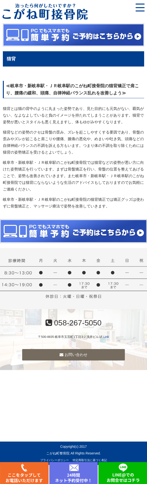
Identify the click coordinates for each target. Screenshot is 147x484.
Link (106, 337)
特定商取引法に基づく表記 (90, 460)
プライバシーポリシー (54, 460)
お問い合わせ (73, 355)
